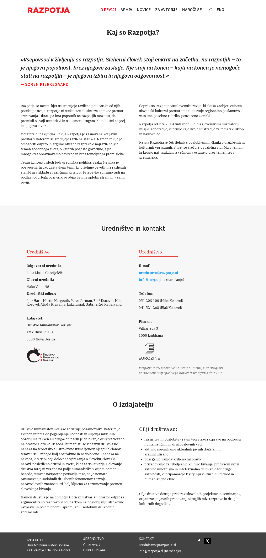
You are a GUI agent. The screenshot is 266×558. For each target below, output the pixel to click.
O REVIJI (108, 10)
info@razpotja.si (152, 280)
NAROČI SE (192, 10)
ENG (220, 10)
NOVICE (144, 10)
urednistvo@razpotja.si (158, 273)
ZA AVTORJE (166, 10)
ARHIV (126, 10)
